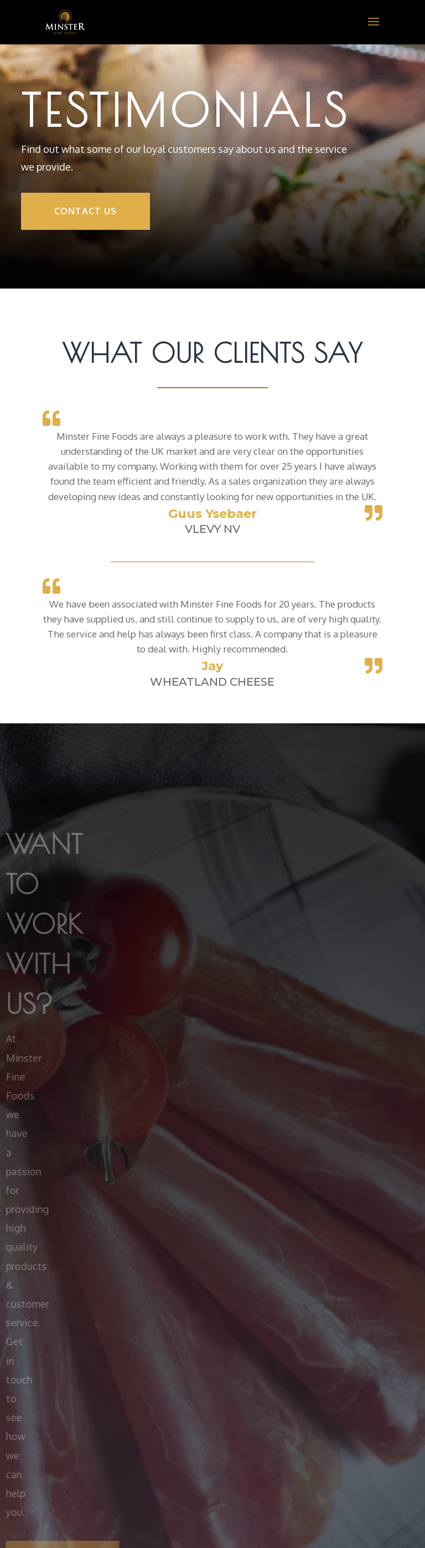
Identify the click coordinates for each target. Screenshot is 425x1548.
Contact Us (85, 211)
